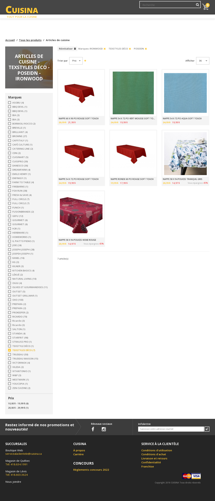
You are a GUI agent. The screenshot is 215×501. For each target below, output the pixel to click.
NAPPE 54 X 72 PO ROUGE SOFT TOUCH (79, 179)
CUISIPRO (20, 161)
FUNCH (18, 207)
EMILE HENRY (21, 174)
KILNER (18, 266)
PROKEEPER (20, 312)
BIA (16, 115)
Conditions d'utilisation (156, 450)
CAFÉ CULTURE (22, 144)
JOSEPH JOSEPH (23, 249)
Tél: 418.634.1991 (17, 462)
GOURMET (20, 220)
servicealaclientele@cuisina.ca (23, 453)
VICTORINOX (21, 362)
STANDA (18, 333)
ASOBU (18, 102)
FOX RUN (19, 190)
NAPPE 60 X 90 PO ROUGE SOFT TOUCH (79, 118)
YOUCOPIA (20, 383)
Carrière (78, 454)
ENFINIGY (19, 178)
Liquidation (107, 16)
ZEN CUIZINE (21, 388)
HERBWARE (20, 232)
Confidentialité (151, 462)
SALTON (18, 329)
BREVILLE (19, 127)
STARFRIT (20, 337)
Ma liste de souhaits (169, 6)
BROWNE (19, 136)
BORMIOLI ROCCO (23, 123)
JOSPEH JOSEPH (22, 253)
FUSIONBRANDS (23, 211)
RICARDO (19, 316)
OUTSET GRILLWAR (24, 295)
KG (15, 262)
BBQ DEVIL (19, 106)
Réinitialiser (66, 48)
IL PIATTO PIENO (23, 241)
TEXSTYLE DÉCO (23, 346)
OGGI (17, 283)
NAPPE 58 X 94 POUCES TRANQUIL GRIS (182, 179)
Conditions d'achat (153, 454)
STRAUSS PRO (22, 341)
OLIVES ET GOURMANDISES (30, 287)
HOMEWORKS (21, 237)
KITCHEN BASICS (23, 270)
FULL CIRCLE (20, 199)
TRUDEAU (20, 354)
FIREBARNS (20, 186)
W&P (16, 375)
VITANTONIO (21, 371)
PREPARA (19, 304)
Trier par (62, 60)
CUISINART (20, 157)
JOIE (17, 245)
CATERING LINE (22, 148)
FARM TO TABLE (23, 182)
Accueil (10, 40)
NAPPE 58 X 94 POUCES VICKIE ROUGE (77, 240)
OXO (17, 299)
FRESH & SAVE (22, 195)
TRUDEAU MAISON (25, 358)
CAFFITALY (20, 140)
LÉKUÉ (17, 274)
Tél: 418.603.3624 (16, 473)
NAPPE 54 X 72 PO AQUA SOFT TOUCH (182, 118)
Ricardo (18, 320)
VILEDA (18, 367)
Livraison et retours (154, 458)
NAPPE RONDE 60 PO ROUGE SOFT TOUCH (132, 179)
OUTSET (18, 291)
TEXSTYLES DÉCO (23, 350)
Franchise (147, 466)
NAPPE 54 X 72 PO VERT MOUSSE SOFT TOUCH (133, 118)
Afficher (190, 60)
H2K (16, 228)
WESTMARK (20, 379)
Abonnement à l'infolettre (120, 6)
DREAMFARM (21, 169)
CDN (16, 153)
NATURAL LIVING (24, 278)
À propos (79, 450)
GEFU (17, 216)
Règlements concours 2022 (91, 469)
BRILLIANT (20, 132)
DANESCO (20, 165)
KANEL (18, 258)
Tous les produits (30, 40)
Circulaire (133, 16)
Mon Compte (146, 6)
